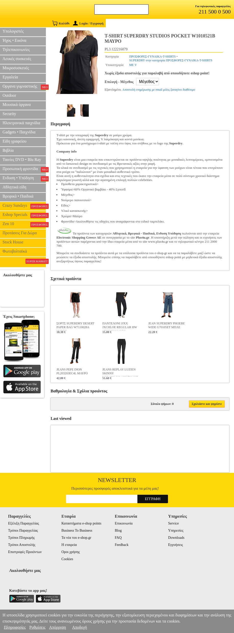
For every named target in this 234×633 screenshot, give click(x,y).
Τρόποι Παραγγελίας (23, 530)
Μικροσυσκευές (16, 68)
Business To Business (76, 530)
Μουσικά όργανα (17, 104)
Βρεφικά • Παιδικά (18, 196)
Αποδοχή (79, 627)
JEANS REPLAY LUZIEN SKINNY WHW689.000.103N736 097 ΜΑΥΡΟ (120, 372)
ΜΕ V (133, 65)
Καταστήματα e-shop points (81, 523)
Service (173, 523)
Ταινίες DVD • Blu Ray (22, 159)
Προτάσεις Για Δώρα (20, 233)
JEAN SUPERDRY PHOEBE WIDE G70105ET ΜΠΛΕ (166, 325)
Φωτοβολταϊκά (15, 251)
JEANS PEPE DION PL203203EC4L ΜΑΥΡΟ (72, 371)
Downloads (176, 538)
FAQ (118, 538)
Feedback (121, 545)
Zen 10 (24, 224)
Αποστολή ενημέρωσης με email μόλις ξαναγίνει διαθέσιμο (158, 89)
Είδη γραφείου (15, 141)
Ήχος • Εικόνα (14, 40)
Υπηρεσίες (176, 530)
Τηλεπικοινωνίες (16, 49)
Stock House (13, 242)
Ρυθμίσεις (37, 627)
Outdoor (9, 95)
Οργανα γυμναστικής (24, 87)
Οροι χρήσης (70, 552)
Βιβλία (8, 150)
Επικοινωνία (124, 523)
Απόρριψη (57, 627)
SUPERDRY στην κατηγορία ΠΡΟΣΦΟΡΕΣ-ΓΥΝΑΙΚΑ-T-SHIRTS (170, 60)
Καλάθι (60, 23)
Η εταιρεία (69, 545)
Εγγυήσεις (175, 545)
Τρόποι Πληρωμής (21, 538)
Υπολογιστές (13, 31)
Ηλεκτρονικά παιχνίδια (21, 123)
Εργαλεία (10, 77)
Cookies (67, 559)
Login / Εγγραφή (88, 23)
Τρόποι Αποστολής (21, 545)
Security (9, 114)
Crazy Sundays (24, 206)
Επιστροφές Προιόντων (25, 552)
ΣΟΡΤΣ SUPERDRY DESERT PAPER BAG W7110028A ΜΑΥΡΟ (75, 326)
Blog (118, 530)
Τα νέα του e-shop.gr (76, 538)
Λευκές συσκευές (17, 59)
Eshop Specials (24, 215)
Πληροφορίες (15, 627)
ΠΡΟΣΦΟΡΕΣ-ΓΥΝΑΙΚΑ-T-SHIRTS (152, 56)
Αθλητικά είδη (14, 187)
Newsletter (117, 480)
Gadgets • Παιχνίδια (19, 132)
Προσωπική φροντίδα (24, 169)
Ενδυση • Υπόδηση (24, 178)
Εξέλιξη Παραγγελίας (23, 523)
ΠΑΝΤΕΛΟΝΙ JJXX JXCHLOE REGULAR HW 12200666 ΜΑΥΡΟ (119, 326)
